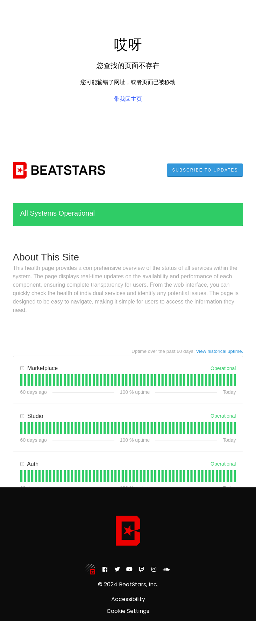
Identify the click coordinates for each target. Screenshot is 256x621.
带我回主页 (128, 99)
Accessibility (128, 599)
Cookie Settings (128, 611)
